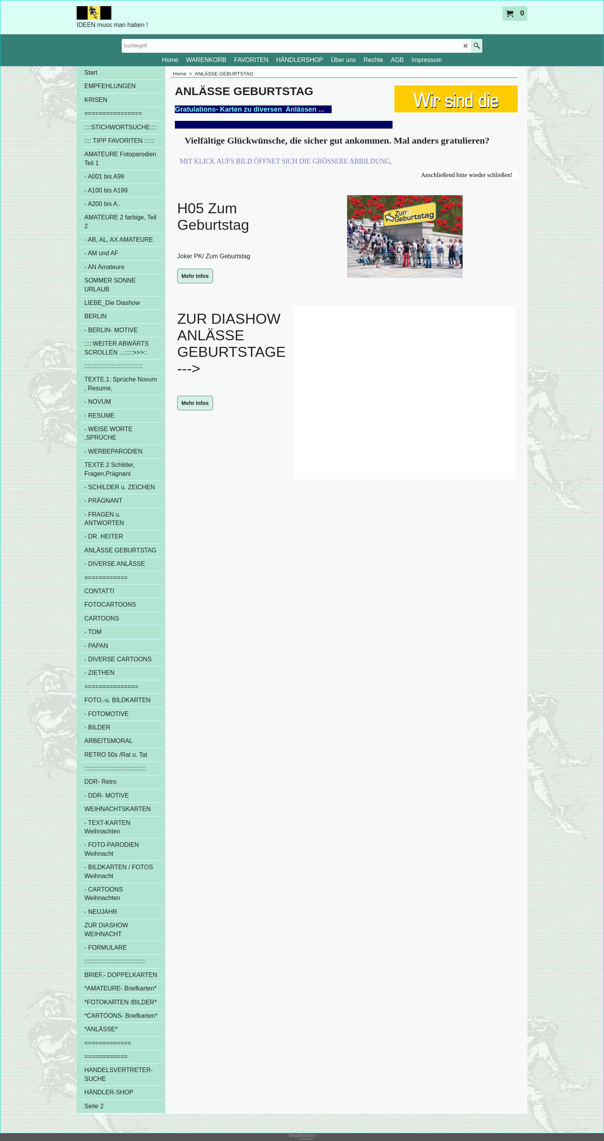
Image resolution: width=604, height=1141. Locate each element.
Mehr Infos (195, 276)
